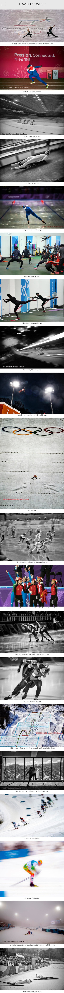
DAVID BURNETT (32, 4)
